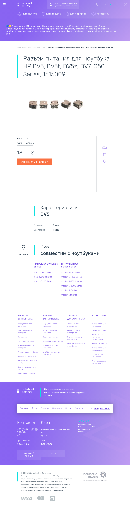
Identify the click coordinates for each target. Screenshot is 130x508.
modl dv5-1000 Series (71, 277)
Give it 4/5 (86, 421)
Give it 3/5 (84, 421)
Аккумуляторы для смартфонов (74, 331)
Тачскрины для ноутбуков (28, 352)
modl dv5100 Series (43, 277)
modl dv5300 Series (70, 272)
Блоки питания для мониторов (99, 355)
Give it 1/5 (79, 421)
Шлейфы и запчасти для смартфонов (76, 345)
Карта (53, 454)
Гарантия (45, 408)
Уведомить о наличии (34, 161)
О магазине (57, 408)
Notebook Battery (26, 391)
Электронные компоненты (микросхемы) (97, 337)
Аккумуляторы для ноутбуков (25, 325)
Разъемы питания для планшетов (51, 346)
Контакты (78, 408)
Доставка (24, 408)
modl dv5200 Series (43, 281)
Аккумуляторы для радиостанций (99, 349)
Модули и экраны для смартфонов (75, 338)
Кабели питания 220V (100, 343)
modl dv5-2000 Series (71, 281)
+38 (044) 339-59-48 (22, 432)
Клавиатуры (22, 337)
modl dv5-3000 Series (71, 286)
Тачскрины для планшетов (53, 341)
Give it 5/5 (88, 421)
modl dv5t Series (69, 290)
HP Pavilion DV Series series (46, 265)
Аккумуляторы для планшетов (50, 325)
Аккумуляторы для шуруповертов (99, 362)
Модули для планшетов (51, 337)
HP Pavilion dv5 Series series (70, 265)
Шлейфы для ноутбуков (27, 356)
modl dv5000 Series (43, 272)
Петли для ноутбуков (26, 341)
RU (111, 4)
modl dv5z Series (69, 295)
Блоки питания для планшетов (50, 331)
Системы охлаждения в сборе (27, 368)
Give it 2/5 (81, 421)
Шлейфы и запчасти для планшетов (52, 353)
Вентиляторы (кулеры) (26, 374)
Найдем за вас (102, 408)
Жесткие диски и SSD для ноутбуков (27, 362)
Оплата (35, 408)
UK (106, 4)
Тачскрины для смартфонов (73, 325)
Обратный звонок (29, 455)
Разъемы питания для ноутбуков (26, 346)
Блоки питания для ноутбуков (25, 331)
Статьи (68, 408)
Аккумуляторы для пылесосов (99, 325)
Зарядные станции (99, 330)
